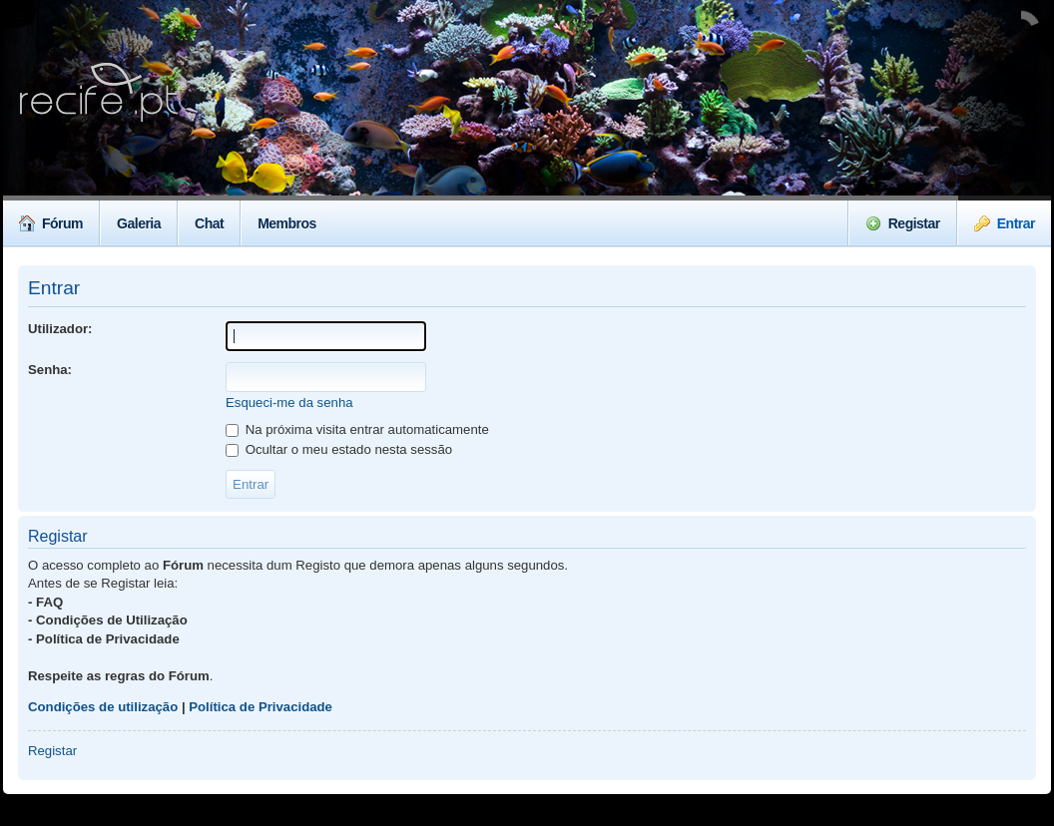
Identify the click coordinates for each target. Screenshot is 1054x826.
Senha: (50, 369)
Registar (902, 223)
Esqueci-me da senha (289, 402)
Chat (209, 223)
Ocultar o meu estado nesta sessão (339, 449)
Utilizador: (60, 328)
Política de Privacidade (260, 706)
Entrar (1004, 223)
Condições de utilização (103, 706)
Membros (287, 223)
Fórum (51, 223)
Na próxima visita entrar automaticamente (357, 429)
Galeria (139, 223)
